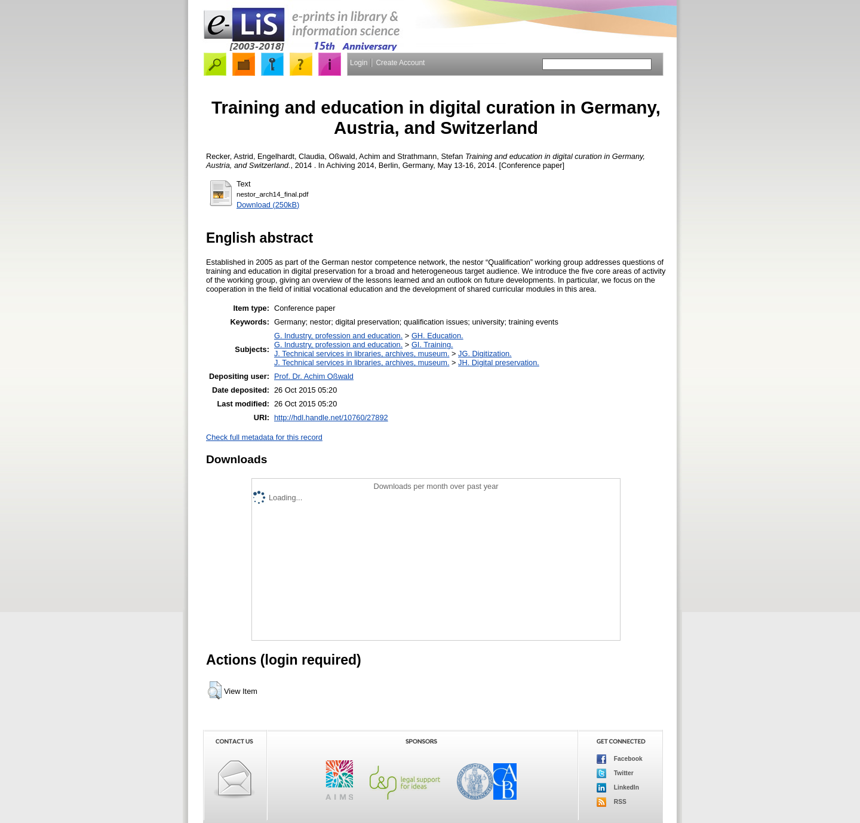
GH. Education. (437, 335)
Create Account (400, 63)
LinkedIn (618, 788)
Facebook (620, 759)
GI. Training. (432, 344)
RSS (611, 802)
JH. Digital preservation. (498, 362)
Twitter (615, 773)
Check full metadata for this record (264, 437)
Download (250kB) (267, 204)
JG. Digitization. (485, 353)
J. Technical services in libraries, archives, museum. (362, 353)
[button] (215, 690)
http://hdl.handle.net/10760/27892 (331, 417)
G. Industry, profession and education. (338, 335)
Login (358, 63)
